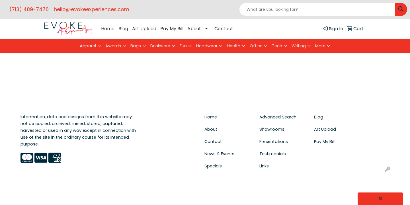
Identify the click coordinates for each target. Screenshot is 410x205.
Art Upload (144, 28)
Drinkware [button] (160, 46)
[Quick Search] (317, 9)
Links (264, 166)
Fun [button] (183, 46)
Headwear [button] (207, 46)
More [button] (320, 46)
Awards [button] (113, 46)
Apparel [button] (88, 46)
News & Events (219, 154)
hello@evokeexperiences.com (91, 9)
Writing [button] (299, 46)
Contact (223, 28)
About (194, 28)
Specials (213, 166)
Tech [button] (277, 46)
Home (107, 28)
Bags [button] (135, 46)
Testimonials (272, 154)
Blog (123, 28)
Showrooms (271, 129)
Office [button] (256, 46)
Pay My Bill (171, 28)
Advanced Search (277, 117)
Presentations (273, 141)
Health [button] (233, 46)
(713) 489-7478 (29, 9)
